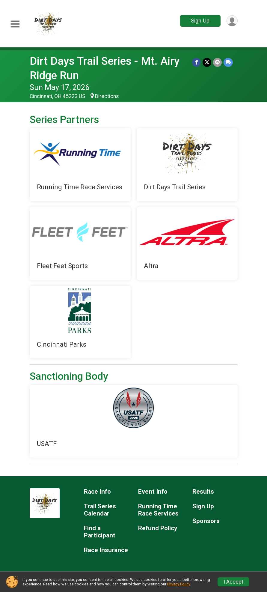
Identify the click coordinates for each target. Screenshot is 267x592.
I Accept (233, 582)
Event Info (153, 491)
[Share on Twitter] (207, 62)
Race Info (97, 491)
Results (203, 491)
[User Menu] (232, 20)
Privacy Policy (178, 584)
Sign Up (200, 20)
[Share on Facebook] (196, 62)
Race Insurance (106, 550)
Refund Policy (157, 528)
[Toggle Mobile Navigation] (15, 24)
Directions (107, 96)
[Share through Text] (228, 62)
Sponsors (206, 521)
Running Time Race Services (158, 510)
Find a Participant (99, 532)
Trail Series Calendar (100, 510)
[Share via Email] (217, 62)
